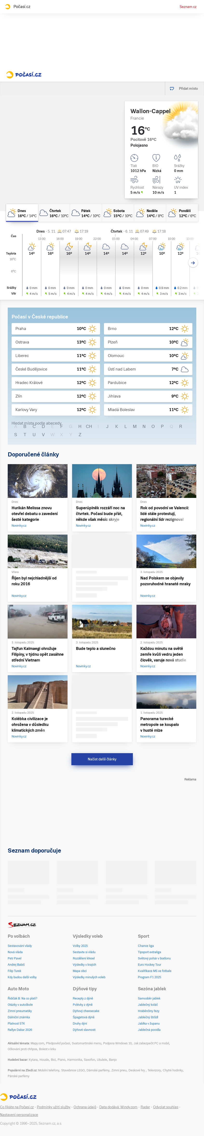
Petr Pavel (14, 958)
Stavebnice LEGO (73, 1070)
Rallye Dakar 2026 (20, 1030)
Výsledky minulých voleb (89, 977)
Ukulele (102, 1059)
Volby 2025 (80, 946)
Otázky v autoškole (20, 1004)
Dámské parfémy (98, 1070)
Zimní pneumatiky (20, 1011)
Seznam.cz (188, 7)
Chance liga (146, 946)
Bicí (53, 1059)
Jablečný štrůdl (148, 1017)
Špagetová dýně (84, 1017)
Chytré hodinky (173, 1070)
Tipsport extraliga (149, 952)
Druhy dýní (80, 1023)
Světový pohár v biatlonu (154, 958)
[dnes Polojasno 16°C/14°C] (22, 213)
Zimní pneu (119, 1070)
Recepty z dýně (83, 998)
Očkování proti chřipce (22, 1049)
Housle (44, 1059)
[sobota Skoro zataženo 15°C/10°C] (118, 213)
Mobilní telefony (48, 1070)
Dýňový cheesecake (86, 1011)
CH (89, 426)
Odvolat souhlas (165, 1107)
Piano (61, 1059)
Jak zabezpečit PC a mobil (151, 1043)
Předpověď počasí (58, 1043)
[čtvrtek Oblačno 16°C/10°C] (54, 213)
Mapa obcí (80, 971)
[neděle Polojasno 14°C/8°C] (150, 213)
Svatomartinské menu (86, 1043)
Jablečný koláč (148, 1004)
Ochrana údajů (85, 1107)
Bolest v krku (47, 1049)
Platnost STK (16, 1023)
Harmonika (74, 1059)
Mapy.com (37, 1043)
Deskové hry (137, 1070)
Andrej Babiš (16, 964)
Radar (145, 1107)
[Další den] (193, 263)
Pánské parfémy (18, 1076)
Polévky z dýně (83, 1004)
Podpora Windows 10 (117, 1043)
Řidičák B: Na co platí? (22, 998)
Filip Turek (14, 971)
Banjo (113, 1059)
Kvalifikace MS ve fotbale (154, 971)
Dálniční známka (19, 1017)
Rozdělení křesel (84, 958)
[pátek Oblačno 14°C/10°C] (86, 213)
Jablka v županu (149, 1023)
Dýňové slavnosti (84, 1030)
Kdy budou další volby (22, 977)
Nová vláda (15, 952)
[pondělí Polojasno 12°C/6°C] (182, 213)
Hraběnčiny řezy (148, 1011)
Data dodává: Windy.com (118, 1107)
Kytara (33, 1059)
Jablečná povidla (149, 1030)
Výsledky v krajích (84, 964)
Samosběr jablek (149, 998)
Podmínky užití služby (53, 1107)
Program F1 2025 (149, 977)
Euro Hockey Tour (149, 964)
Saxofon (89, 1059)
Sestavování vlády (20, 946)
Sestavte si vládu (84, 952)
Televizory (154, 1070)
